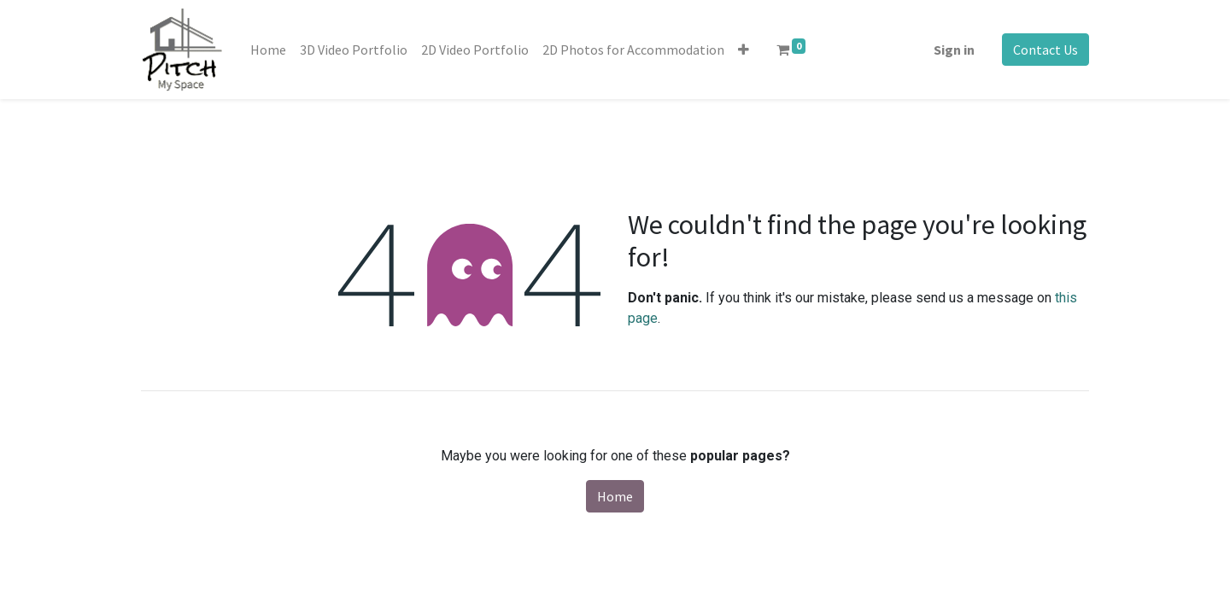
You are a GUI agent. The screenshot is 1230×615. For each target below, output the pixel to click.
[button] (743, 49)
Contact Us (1045, 49)
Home (615, 496)
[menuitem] (268, 49)
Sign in (954, 49)
